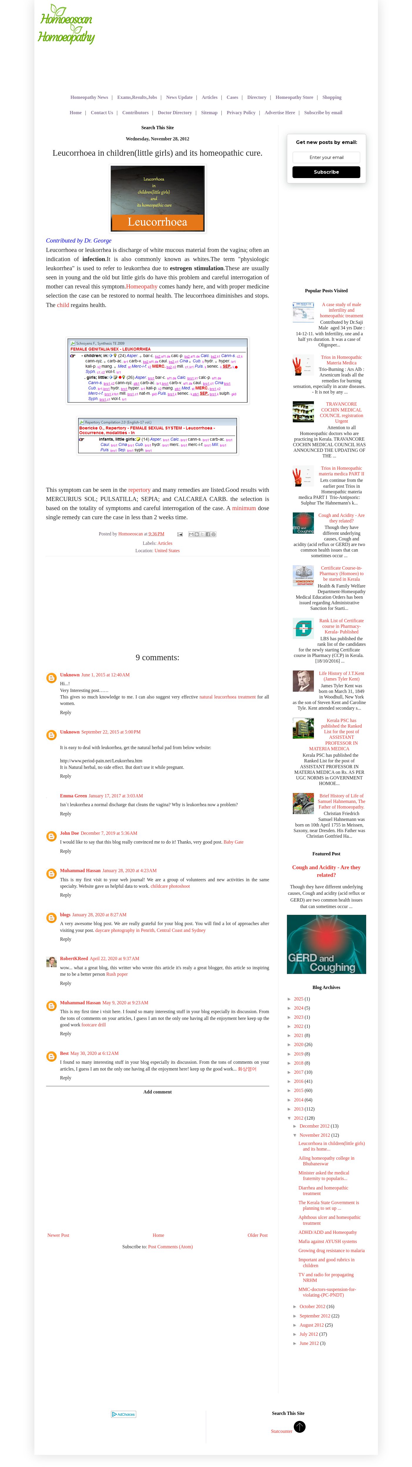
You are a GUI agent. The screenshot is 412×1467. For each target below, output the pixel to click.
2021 (299, 1035)
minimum (243, 508)
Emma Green (73, 795)
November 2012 (315, 1135)
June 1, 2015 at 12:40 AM (105, 674)
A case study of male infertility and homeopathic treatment (341, 310)
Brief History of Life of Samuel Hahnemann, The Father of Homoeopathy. (341, 801)
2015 (299, 1090)
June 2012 (310, 1343)
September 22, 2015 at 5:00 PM (111, 731)
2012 (299, 1118)
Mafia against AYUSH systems (327, 1241)
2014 (299, 1099)
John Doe (69, 833)
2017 (299, 1072)
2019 (299, 1053)
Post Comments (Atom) (170, 1246)
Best (64, 1053)
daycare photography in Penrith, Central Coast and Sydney (150, 930)
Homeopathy (141, 286)
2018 (299, 1063)
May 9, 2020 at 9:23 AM (125, 1002)
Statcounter (281, 1431)
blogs (65, 914)
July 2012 (309, 1334)
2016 (299, 1081)
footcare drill (93, 1024)
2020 (299, 1044)
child (63, 304)
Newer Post (58, 1235)
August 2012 (312, 1324)
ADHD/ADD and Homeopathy (327, 1232)
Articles (164, 543)
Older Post (258, 1235)
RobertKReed (74, 958)
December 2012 (315, 1126)
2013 (299, 1108)
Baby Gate (233, 841)
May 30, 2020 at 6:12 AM (94, 1053)
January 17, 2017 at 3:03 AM (116, 795)
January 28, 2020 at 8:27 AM (99, 914)
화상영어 (247, 1068)
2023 (299, 1017)
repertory (139, 489)
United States (167, 550)
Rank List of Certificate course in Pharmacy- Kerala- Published (341, 626)
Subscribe (326, 172)
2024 (299, 1007)
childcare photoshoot (170, 886)
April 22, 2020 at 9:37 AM (114, 958)
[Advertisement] (235, 44)
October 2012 (313, 1306)
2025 (299, 998)
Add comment (157, 1091)
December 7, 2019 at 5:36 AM (109, 833)
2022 (299, 1026)
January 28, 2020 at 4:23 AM (129, 870)
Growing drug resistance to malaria (331, 1250)
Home (158, 1235)
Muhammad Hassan (80, 870)
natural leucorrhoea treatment (228, 696)
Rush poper (117, 974)
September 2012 (315, 1315)
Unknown (70, 674)
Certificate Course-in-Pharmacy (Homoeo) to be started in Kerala (341, 573)
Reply (65, 712)
